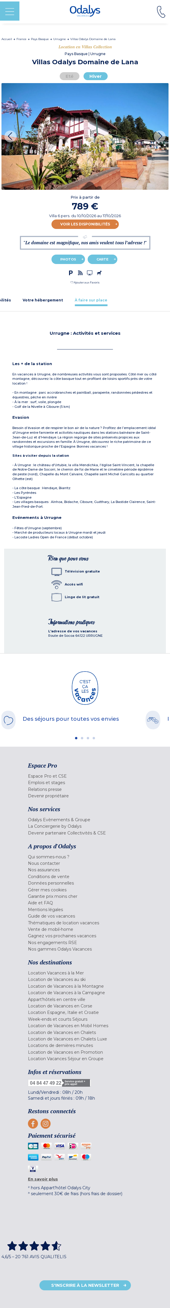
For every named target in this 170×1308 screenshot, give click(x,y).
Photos (68, 259)
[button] (85, 282)
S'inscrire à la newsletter (85, 1285)
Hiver (95, 76)
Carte (102, 259)
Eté (70, 76)
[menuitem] (85, 776)
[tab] (43, 300)
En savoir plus (43, 1179)
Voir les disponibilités (85, 224)
